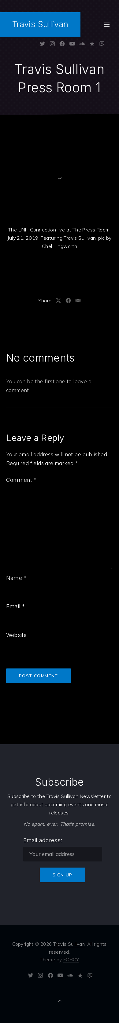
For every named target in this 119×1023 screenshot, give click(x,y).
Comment (21, 480)
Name (16, 578)
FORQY (71, 960)
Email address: (42, 840)
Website (16, 635)
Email (15, 606)
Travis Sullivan (40, 24)
